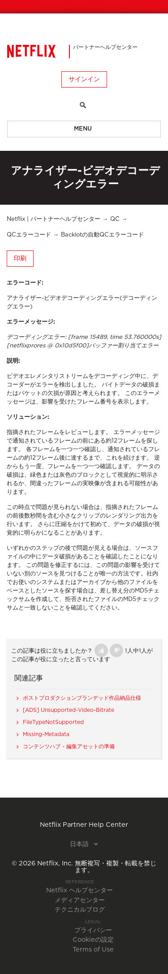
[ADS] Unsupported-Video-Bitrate (68, 710)
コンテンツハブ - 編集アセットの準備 (69, 746)
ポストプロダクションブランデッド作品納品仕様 (82, 698)
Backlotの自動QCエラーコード (102, 235)
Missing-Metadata (46, 734)
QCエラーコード (29, 235)
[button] (101, 650)
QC (115, 219)
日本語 (80, 844)
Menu (83, 129)
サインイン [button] (84, 79)
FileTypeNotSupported (53, 722)
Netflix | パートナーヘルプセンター (53, 219)
